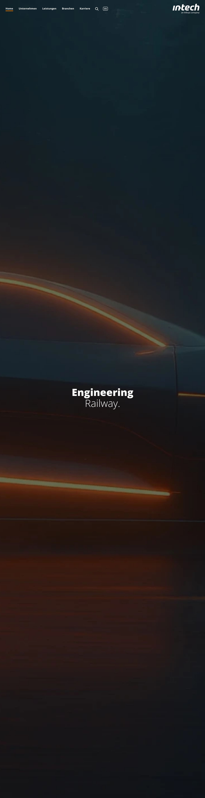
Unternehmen (28, 8)
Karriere (85, 8)
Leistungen (49, 8)
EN (105, 8)
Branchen (68, 8)
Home (9, 8)
